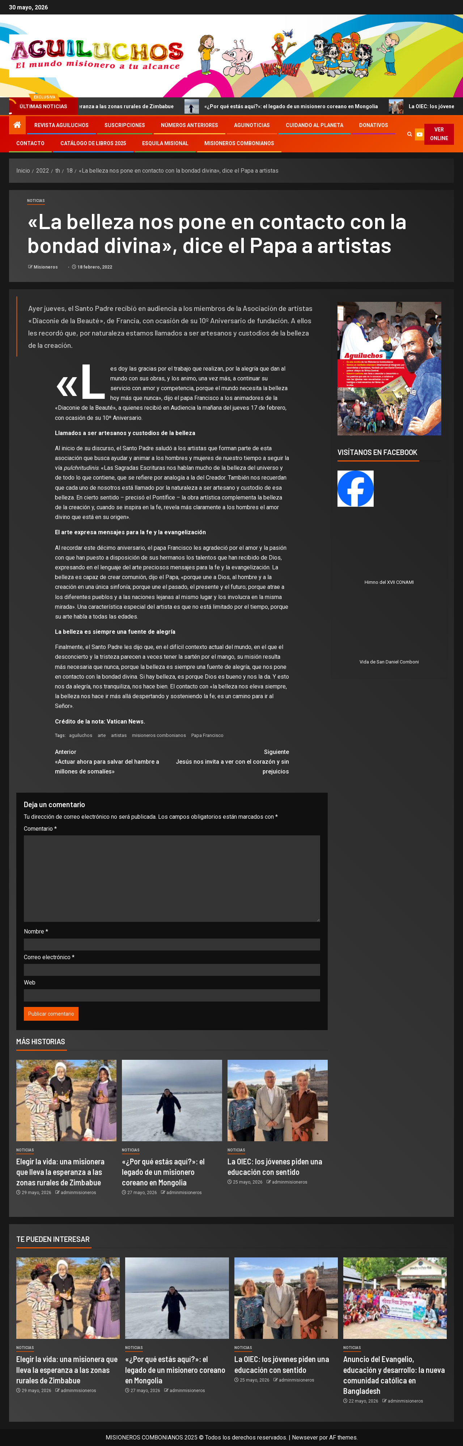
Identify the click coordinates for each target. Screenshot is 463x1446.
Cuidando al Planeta (314, 125)
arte (102, 735)
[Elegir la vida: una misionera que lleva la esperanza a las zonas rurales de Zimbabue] (66, 1100)
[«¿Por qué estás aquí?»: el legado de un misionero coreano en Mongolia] (172, 1100)
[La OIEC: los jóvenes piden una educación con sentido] (278, 1100)
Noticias (36, 201)
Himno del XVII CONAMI (389, 582)
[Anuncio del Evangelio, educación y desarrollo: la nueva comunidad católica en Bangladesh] (395, 1298)
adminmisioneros (78, 1192)
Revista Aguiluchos (61, 125)
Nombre (36, 931)
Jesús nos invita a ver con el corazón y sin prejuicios (230, 761)
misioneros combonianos (159, 735)
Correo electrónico (49, 957)
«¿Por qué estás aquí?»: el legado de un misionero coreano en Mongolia (303, 106)
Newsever (305, 1437)
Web (29, 982)
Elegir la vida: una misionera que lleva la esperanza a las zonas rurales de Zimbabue (60, 1171)
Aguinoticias (252, 125)
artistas (119, 735)
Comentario (40, 828)
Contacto (30, 143)
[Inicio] (17, 126)
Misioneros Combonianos (239, 143)
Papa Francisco (207, 735)
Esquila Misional (165, 143)
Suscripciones (125, 125)
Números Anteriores (189, 125)
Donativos (373, 125)
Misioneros (46, 267)
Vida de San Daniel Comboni (389, 662)
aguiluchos (80, 735)
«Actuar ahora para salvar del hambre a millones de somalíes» (113, 761)
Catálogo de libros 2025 (93, 143)
